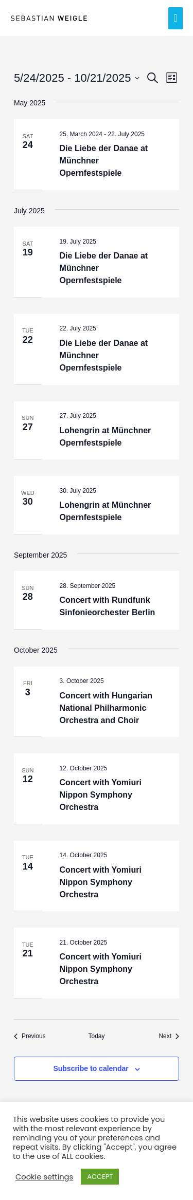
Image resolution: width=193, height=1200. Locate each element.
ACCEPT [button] (100, 1176)
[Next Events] (169, 1036)
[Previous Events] (30, 1036)
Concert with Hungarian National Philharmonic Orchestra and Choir (106, 708)
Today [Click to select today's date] (96, 1036)
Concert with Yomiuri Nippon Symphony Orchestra (101, 794)
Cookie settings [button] (44, 1176)
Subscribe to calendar (90, 1068)
